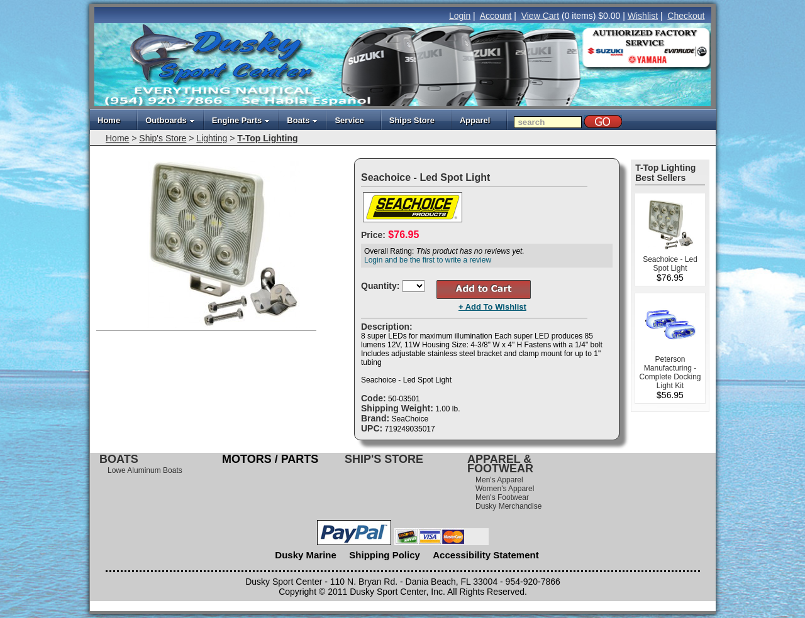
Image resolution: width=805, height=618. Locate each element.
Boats (302, 120)
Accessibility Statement (485, 555)
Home (108, 120)
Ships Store (412, 120)
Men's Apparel (499, 479)
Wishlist (643, 16)
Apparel (475, 120)
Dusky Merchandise (508, 506)
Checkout (685, 16)
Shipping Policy (384, 555)
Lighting (211, 138)
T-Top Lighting (267, 138)
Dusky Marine (305, 555)
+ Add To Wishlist (492, 307)
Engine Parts (241, 120)
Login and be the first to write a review (427, 260)
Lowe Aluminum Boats (145, 470)
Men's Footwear (502, 497)
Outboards (170, 120)
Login (459, 16)
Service (349, 120)
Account (496, 16)
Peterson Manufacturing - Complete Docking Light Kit (670, 372)
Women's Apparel (504, 488)
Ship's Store (162, 138)
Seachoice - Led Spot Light (670, 264)
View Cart (540, 16)
